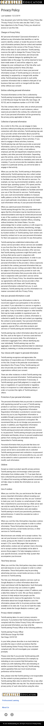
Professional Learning (10, 700)
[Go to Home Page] (22, 2)
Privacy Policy (37, 723)
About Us (5, 707)
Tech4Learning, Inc (13, 723)
